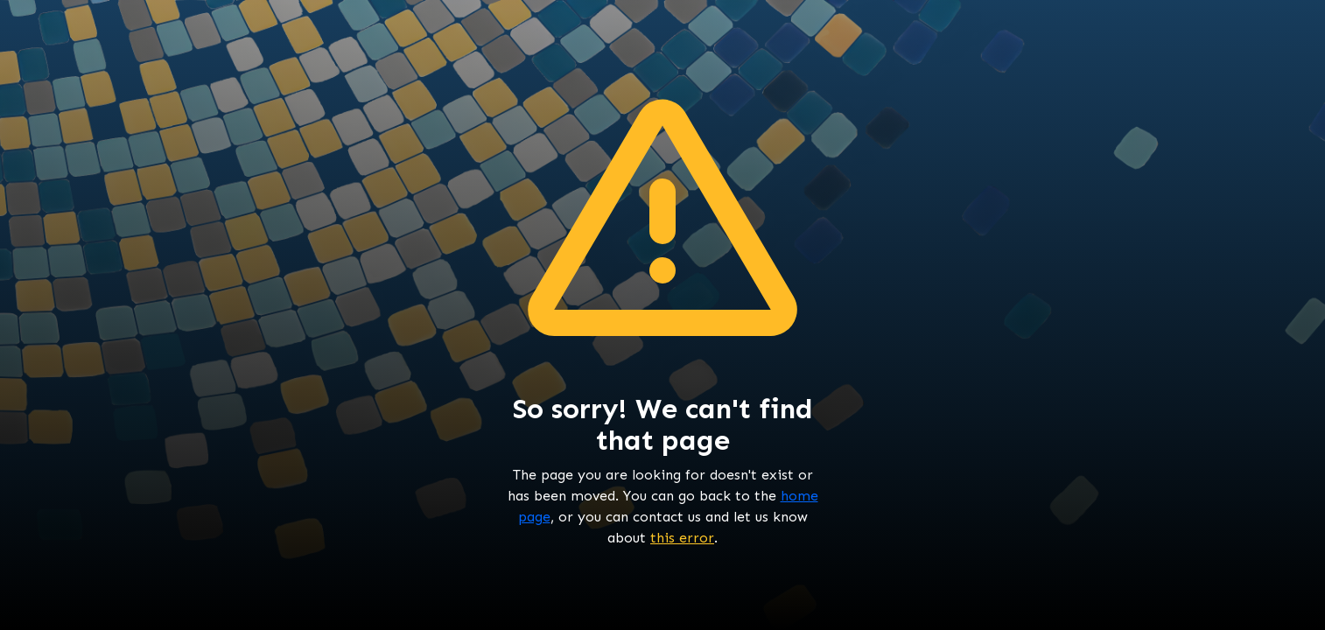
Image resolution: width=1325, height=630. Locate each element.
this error (682, 537)
